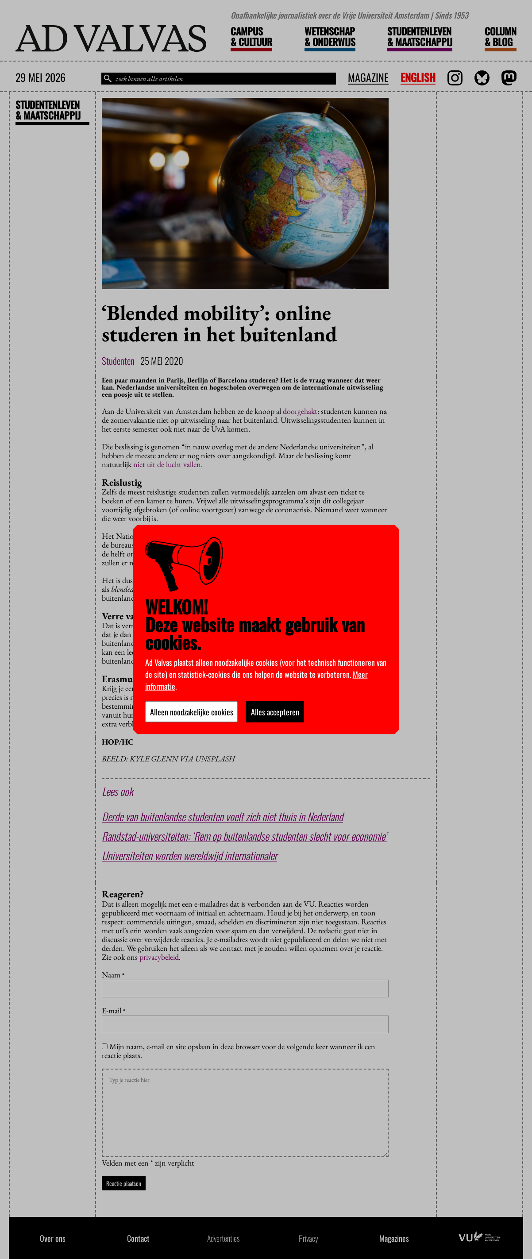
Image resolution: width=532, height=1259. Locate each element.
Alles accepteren (275, 712)
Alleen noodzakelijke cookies (191, 712)
